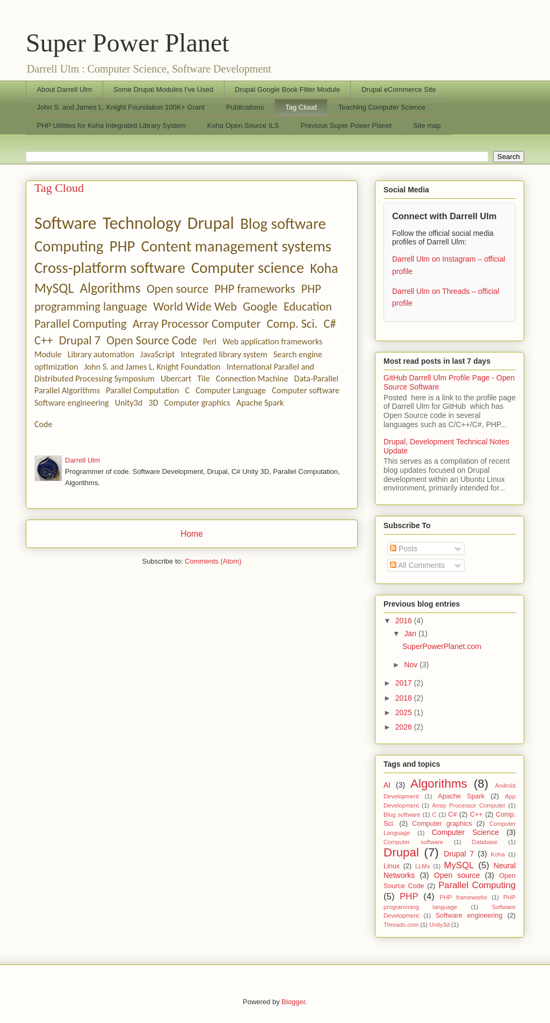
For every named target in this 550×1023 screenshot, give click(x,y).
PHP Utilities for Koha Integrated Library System (111, 125)
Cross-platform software (109, 267)
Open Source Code (151, 340)
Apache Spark (260, 403)
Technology (142, 223)
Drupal (210, 223)
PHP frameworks (254, 289)
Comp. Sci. (292, 323)
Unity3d (128, 403)
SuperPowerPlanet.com (441, 646)
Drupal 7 (79, 340)
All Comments (417, 565)
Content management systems (236, 246)
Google (260, 306)
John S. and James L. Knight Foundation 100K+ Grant (121, 107)
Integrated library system (224, 354)
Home (191, 533)
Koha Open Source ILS (243, 125)
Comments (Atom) (213, 561)
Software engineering (71, 403)
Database (485, 842)
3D (153, 403)
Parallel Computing (80, 323)
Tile (204, 378)
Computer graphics (197, 403)
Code (43, 424)
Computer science (247, 267)
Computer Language (231, 390)
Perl (209, 341)
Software (65, 223)
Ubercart (176, 378)
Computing (69, 246)
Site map (426, 125)
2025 (404, 712)
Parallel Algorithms (67, 390)
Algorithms (109, 288)
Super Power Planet (127, 42)
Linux (391, 866)
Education (308, 306)
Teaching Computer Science (382, 107)
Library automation (101, 354)
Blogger (293, 1002)
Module (48, 354)
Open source (177, 289)
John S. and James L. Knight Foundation (152, 367)
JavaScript (157, 354)
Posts (403, 548)
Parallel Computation (142, 390)
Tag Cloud (301, 107)
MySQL (54, 288)
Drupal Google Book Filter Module (287, 89)
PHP (122, 246)
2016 (404, 620)
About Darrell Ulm (64, 89)
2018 (404, 698)
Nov (411, 664)
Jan (411, 633)
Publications (245, 107)
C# (329, 323)
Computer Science (465, 832)
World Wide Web (195, 306)
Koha (324, 268)
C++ (43, 340)
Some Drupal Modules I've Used (163, 89)
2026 (404, 727)
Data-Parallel (316, 378)
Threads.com (400, 924)
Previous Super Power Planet (346, 125)
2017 (404, 683)
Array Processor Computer (197, 323)
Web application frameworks (272, 341)
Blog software (283, 223)
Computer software (305, 390)
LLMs (422, 866)
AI (386, 785)
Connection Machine (252, 378)
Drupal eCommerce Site (398, 89)
